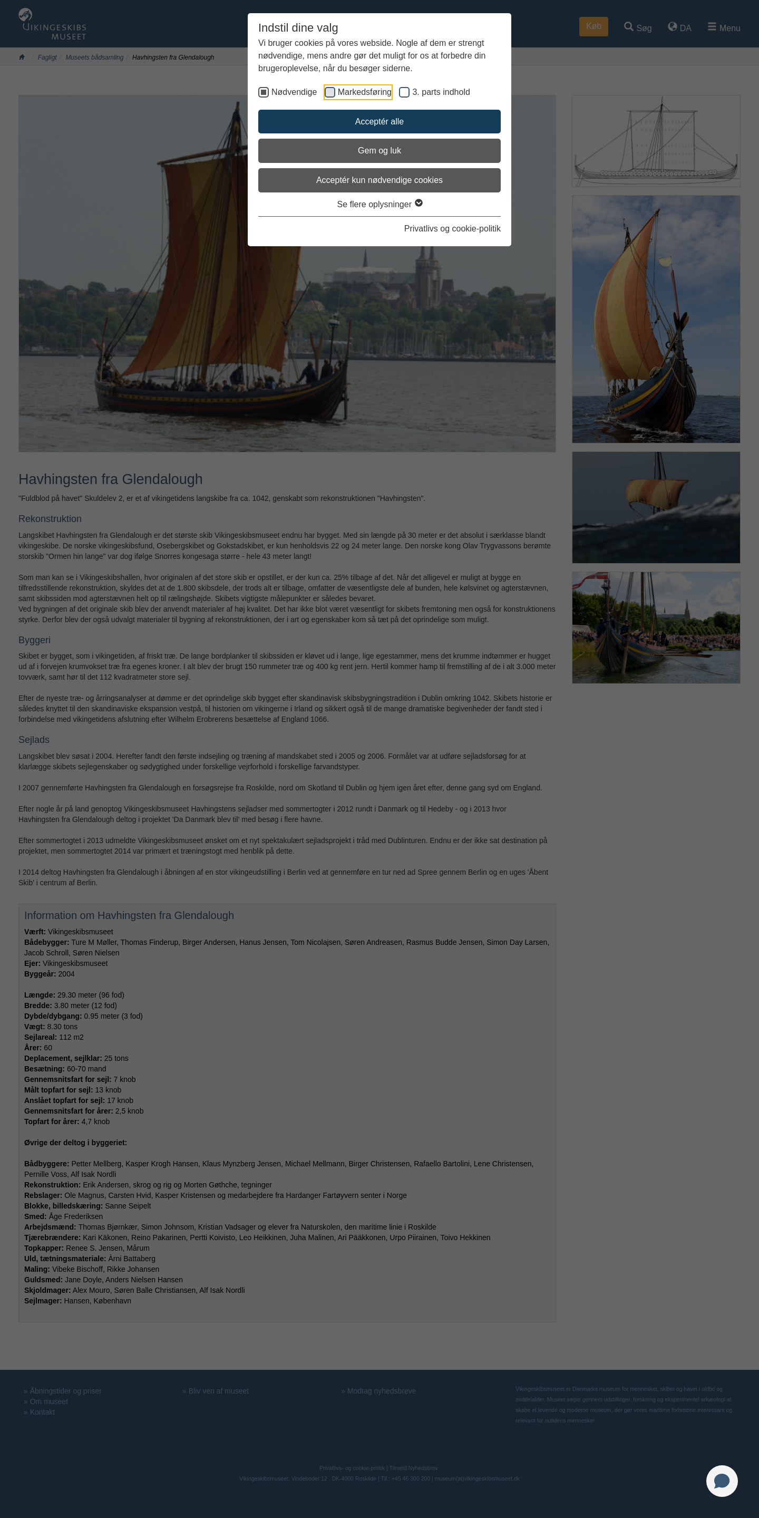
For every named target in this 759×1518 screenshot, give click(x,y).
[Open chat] (722, 1481)
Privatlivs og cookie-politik (452, 228)
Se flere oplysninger (379, 204)
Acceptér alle (379, 121)
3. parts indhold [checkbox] (441, 92)
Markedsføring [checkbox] (365, 92)
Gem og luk (379, 150)
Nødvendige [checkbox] (294, 92)
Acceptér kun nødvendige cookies (379, 180)
